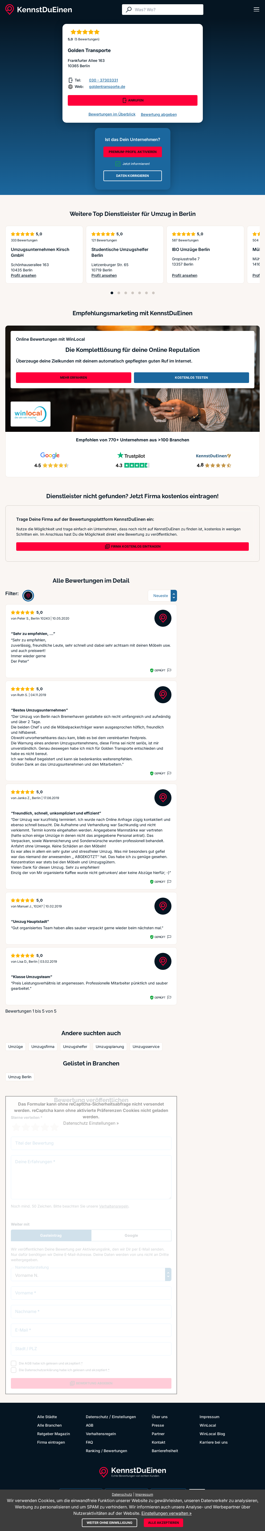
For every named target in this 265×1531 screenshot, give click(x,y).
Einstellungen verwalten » (166, 1513)
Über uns (160, 1416)
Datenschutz (97, 1416)
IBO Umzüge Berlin (191, 249)
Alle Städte (47, 1416)
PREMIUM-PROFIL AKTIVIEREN (133, 152)
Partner (158, 1433)
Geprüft (159, 670)
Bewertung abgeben (159, 114)
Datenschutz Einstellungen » (91, 1123)
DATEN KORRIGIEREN (132, 176)
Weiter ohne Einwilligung (109, 1523)
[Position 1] (112, 293)
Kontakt (158, 1442)
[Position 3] (125, 293)
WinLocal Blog (212, 1433)
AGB (89, 1425)
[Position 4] (132, 293)
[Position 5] (139, 293)
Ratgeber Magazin (53, 1433)
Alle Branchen (49, 1425)
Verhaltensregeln (101, 1433)
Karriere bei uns (214, 1442)
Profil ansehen (43, 275)
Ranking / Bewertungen (106, 1450)
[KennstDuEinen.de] (38, 9)
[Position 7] (153, 293)
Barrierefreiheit (165, 1450)
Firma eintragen (51, 1442)
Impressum (209, 1416)
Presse (158, 1425)
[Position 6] (146, 293)
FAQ (89, 1442)
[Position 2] (118, 293)
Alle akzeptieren (163, 1523)
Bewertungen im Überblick (112, 114)
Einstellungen (124, 1416)
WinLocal (208, 1425)
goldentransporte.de (107, 86)
